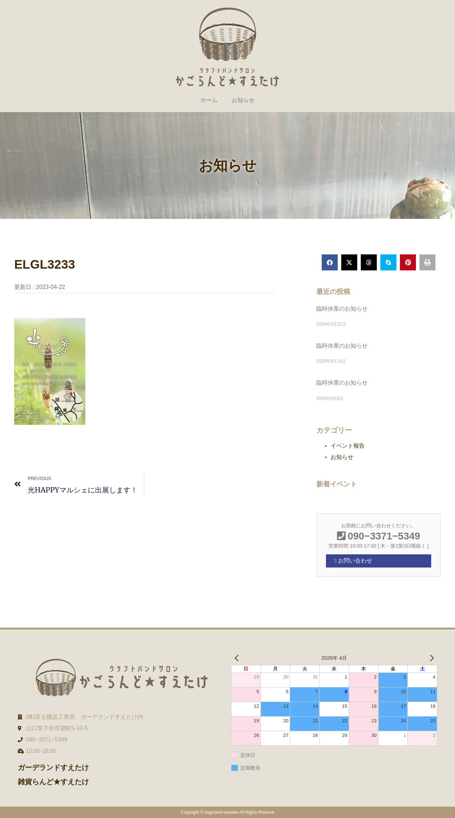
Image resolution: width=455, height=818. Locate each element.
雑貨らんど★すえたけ (53, 782)
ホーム (209, 100)
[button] (330, 262)
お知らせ (243, 100)
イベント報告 (348, 446)
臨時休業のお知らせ (342, 309)
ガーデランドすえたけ (53, 767)
